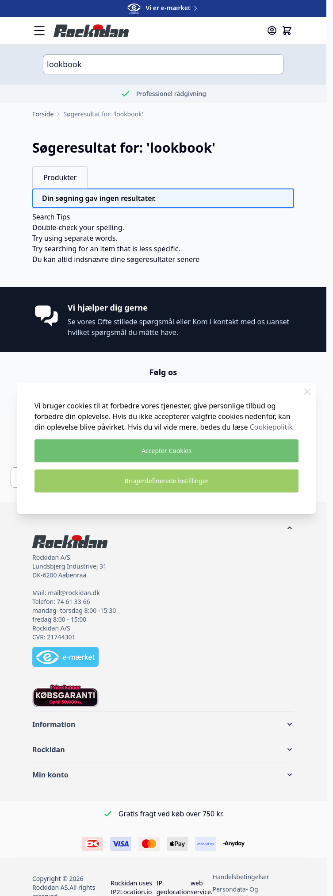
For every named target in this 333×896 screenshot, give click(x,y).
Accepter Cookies (166, 450)
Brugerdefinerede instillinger (167, 481)
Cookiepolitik (271, 427)
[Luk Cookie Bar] (307, 391)
